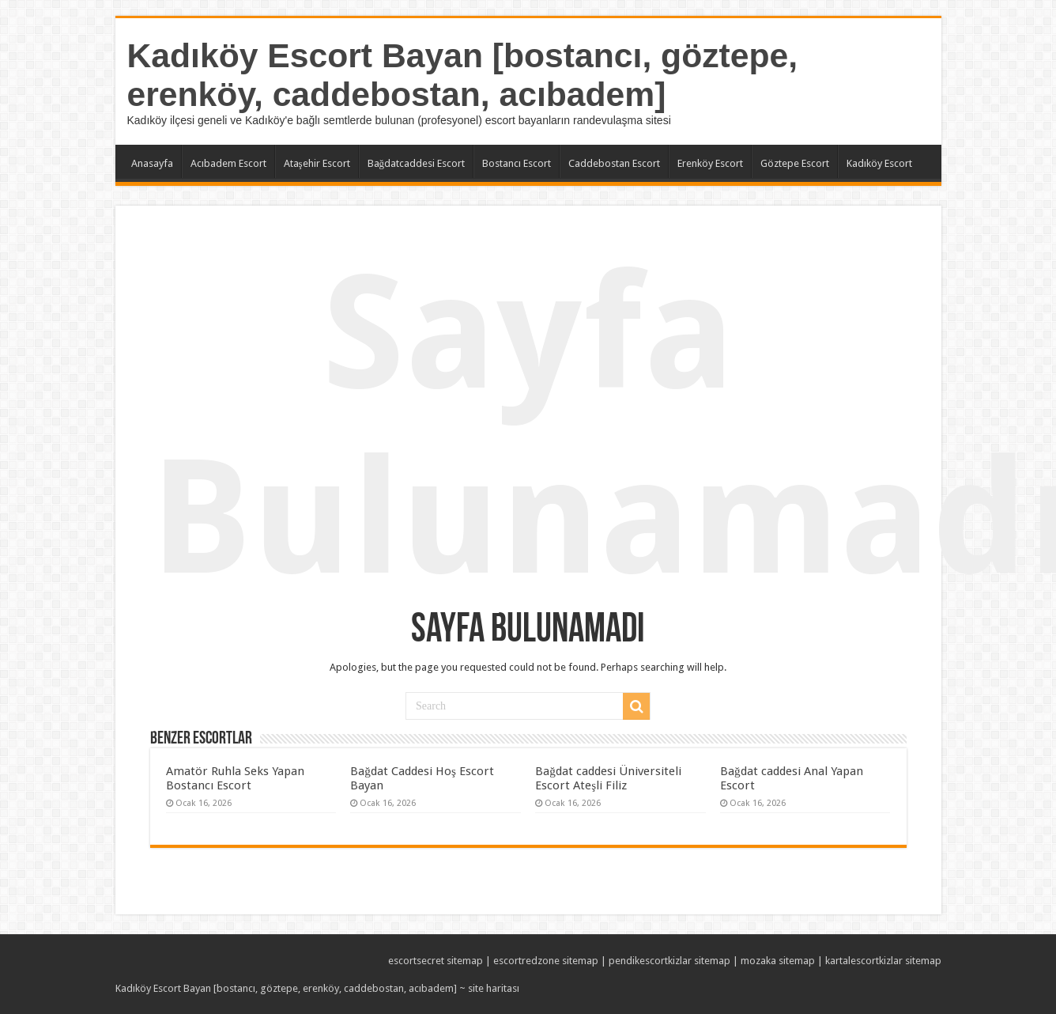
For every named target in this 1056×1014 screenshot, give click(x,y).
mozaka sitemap (778, 961)
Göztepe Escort (794, 163)
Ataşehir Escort (317, 163)
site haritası (493, 988)
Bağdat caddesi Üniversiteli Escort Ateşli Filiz (608, 778)
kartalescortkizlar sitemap (883, 961)
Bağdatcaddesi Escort (417, 163)
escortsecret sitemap (435, 961)
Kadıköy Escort (879, 163)
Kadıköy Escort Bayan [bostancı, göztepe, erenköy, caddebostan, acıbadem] (462, 74)
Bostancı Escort (516, 163)
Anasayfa (152, 163)
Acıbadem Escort (228, 163)
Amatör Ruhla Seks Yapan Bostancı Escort (235, 778)
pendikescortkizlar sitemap (669, 961)
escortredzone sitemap (545, 961)
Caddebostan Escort (614, 163)
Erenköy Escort (710, 163)
